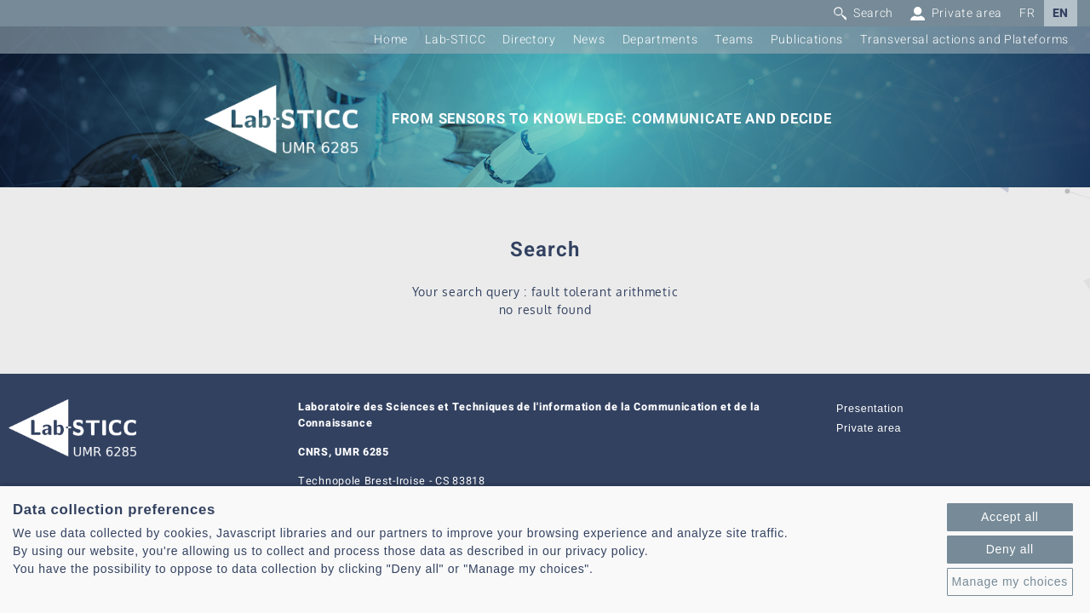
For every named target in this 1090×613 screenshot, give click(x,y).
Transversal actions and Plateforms (964, 40)
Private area (868, 428)
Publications (807, 40)
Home (391, 40)
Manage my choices (1010, 581)
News (589, 40)
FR (1027, 13)
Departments (660, 40)
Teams (734, 40)
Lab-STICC (455, 40)
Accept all (1010, 517)
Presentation (870, 409)
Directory (528, 40)
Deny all (1010, 549)
